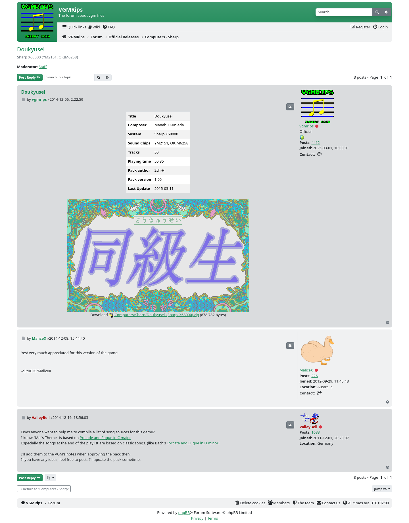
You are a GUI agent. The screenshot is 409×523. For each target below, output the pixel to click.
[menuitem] (73, 27)
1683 (315, 432)
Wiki (94, 27)
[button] (50, 477)
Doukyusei (31, 49)
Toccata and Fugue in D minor (192, 443)
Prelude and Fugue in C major (105, 437)
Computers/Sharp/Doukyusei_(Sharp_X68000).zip (154, 314)
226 (314, 375)
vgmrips (307, 126)
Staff (43, 66)
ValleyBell (309, 426)
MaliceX (306, 370)
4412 (315, 142)
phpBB (184, 512)
